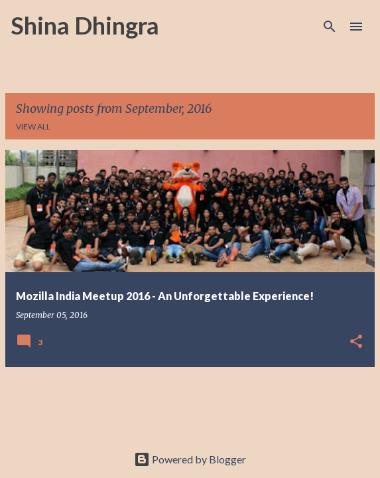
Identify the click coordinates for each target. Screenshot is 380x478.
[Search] (330, 26)
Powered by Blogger (190, 459)
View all (33, 126)
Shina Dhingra (85, 25)
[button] (356, 342)
